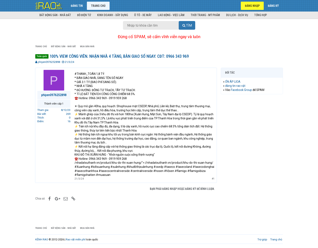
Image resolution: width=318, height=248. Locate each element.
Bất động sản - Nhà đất (55, 15)
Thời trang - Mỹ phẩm (205, 15)
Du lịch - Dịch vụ (237, 15)
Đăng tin (77, 5)
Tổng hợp (260, 15)
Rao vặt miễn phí (75, 239)
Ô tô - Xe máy (143, 15)
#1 (213, 178)
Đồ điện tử (84, 15)
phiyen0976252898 (49, 61)
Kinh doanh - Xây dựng (112, 15)
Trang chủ (98, 5)
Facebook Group (241, 90)
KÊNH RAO (41, 239)
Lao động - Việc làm (171, 15)
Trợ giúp (262, 239)
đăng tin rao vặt (235, 85)
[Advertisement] (252, 160)
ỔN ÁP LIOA (233, 81)
